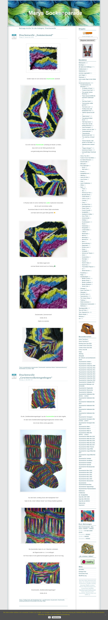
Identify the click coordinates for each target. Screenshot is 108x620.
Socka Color (85, 286)
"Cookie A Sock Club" (87, 90)
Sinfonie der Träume (87, 253)
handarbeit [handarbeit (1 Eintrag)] (93, 582)
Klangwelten (85, 227)
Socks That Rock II (83, 341)
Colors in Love (85, 198)
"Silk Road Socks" (86, 122)
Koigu (80, 351)
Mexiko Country (86, 278)
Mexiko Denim (85, 280)
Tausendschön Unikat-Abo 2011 (87, 369)
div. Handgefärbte (83, 494)
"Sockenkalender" (86, 131)
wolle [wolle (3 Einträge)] (86, 594)
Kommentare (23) (35, 601)
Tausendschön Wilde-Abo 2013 (87, 436)
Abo (83, 190)
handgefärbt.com (84, 173)
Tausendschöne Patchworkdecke (87, 488)
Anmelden (81, 569)
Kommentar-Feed (83, 573)
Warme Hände (82, 314)
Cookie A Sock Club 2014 (85, 345)
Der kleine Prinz (86, 204)
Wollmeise (83, 306)
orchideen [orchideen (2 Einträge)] (92, 585)
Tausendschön (84, 296)
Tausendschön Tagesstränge (86, 486)
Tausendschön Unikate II (85, 363)
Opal (81, 187)
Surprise (84, 261)
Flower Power (85, 208)
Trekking (82, 300)
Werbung (81, 316)
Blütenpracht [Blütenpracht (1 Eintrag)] (91, 580)
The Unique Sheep (85, 298)
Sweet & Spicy (85, 262)
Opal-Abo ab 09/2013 (84, 501)
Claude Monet (85, 196)
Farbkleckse (82, 492)
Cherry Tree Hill (84, 156)
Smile (83, 255)
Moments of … (86, 239)
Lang (81, 181)
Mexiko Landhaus (86, 282)
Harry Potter (85, 216)
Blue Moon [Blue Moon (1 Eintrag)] (81, 580)
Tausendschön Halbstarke (85, 392)
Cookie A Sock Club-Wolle (87, 157)
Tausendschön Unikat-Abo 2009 (87, 365)
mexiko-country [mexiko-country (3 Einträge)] (91, 583)
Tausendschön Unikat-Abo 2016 (87, 380)
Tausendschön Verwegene (85, 417)
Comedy (84, 200)
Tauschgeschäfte (83, 308)
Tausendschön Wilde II (84, 428)
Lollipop (84, 231)
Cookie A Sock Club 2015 (85, 347)
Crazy (83, 202)
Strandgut (84, 259)
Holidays (84, 220)
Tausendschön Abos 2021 (85, 474)
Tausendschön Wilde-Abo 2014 (87, 438)
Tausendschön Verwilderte (85, 460)
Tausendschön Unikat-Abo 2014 (87, 376)
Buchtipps (81, 65)
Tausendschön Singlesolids (86, 388)
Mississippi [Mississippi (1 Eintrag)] (82, 585)
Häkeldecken (82, 71)
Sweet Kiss (85, 264)
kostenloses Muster (50, 367)
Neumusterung (86, 243)
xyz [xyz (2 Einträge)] (89, 594)
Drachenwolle (42, 367)
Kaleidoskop (85, 225)
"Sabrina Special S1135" (88, 112)
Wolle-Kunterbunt (84, 302)
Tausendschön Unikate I (85, 361)
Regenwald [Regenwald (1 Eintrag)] (86, 586)
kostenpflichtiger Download (89, 152)
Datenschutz (82, 503)
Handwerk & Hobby (87, 214)
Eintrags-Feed (82, 571)
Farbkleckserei (82, 69)
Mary (33, 368)
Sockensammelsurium (60, 367)
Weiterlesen (56, 617)
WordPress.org (82, 575)
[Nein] (105, 615)
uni (83, 268)
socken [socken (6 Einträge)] (91, 588)
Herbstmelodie (85, 218)
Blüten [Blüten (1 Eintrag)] (86, 580)
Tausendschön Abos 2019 (85, 470)
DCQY (83, 167)
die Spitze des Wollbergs (85, 67)
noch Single (82, 75)
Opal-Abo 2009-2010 (84, 499)
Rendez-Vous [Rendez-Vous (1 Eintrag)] (92, 586)
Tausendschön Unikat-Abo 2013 (87, 374)
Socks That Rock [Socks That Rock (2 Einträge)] (86, 592)
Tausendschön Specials (85, 464)
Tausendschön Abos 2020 (85, 472)
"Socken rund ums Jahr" (88, 129)
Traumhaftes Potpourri (87, 266)
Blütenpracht (82, 62)
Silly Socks (85, 169)
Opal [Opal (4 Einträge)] (87, 585)
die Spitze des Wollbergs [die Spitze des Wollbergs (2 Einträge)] (87, 581)
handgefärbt (85, 212)
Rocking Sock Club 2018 (85, 343)
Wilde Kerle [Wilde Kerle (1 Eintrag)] (93, 593)
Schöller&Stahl (84, 276)
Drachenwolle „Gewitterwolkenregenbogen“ (35, 376)
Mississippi (85, 237)
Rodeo (83, 249)
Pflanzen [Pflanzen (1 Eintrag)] (81, 586)
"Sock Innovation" (86, 127)
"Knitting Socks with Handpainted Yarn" (32, 600)
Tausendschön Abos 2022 (85, 476)
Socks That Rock (84, 290)
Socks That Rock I (83, 339)
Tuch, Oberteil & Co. (84, 312)
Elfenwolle (83, 163)
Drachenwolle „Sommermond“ (36, 35)
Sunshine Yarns (84, 294)
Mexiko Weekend (86, 284)
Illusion (84, 223)
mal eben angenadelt (84, 73)
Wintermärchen (86, 270)
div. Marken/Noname (85, 159)
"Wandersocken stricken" (88, 144)
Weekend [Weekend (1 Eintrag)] (88, 593)
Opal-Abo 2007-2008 (84, 496)
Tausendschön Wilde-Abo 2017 (87, 444)
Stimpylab (82, 292)
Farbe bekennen (86, 206)
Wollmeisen (82, 490)
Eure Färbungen (84, 165)
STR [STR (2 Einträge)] (92, 592)
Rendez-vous (85, 247)
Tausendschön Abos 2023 (85, 478)
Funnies (82, 171)
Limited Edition (86, 229)
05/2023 (88, 534)
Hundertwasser (86, 222)
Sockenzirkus (85, 257)
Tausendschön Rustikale (85, 462)
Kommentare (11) (23, 368)
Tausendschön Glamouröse (86, 390)
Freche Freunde (86, 210)
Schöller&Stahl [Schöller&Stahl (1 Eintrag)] (84, 588)
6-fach (83, 188)
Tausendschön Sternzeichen (86, 480)
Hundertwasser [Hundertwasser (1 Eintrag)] (82, 583)
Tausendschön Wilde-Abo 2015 (87, 440)
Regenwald (85, 245)
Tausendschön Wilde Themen (86, 446)
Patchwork (81, 77)
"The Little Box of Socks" (88, 137)
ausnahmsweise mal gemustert (30, 367)
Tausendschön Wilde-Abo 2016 (87, 442)
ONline (82, 185)
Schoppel (82, 288)
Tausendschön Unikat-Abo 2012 (87, 372)
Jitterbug (82, 175)
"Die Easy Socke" (86, 101)
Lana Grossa (83, 179)
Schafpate (84, 251)
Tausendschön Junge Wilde (86, 448)
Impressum (81, 505)
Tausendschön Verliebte (85, 458)
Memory (84, 235)
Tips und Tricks (83, 310)
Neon (83, 241)
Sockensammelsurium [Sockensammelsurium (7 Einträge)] (87, 590)
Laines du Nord (84, 177)
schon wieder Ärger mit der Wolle (87, 79)
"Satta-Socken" (86, 116)
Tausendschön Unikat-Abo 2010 (87, 367)
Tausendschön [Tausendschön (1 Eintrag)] (82, 593)
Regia (81, 274)
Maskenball (85, 233)
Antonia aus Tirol (86, 192)
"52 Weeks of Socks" (87, 88)
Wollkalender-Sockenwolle (87, 304)
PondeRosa (83, 272)
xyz (80, 318)
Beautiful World (86, 194)
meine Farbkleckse (85, 183)
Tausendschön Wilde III (85, 430)
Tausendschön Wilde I (84, 426)
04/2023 (86, 536)
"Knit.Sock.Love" (86, 107)
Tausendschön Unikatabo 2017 (87, 382)
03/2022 (91, 528)
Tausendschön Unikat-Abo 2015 (87, 378)
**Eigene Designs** (87, 148)
